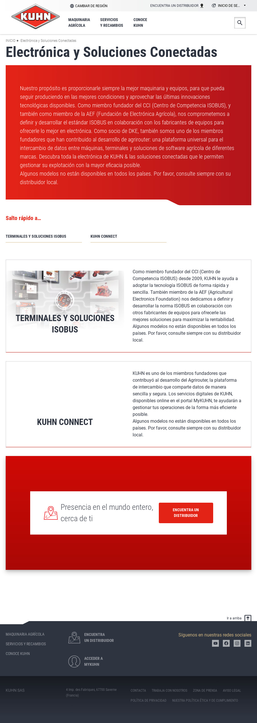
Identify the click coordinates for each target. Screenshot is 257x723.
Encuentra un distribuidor (186, 513)
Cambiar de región (91, 6)
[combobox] (228, 6)
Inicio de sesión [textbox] (231, 6)
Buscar (240, 22)
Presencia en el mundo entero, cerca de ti (107, 512)
